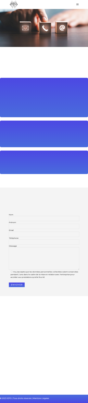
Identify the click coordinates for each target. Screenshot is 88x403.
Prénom (12, 222)
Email (11, 230)
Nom (11, 215)
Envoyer (17, 285)
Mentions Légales (41, 398)
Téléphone (13, 238)
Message (13, 246)
